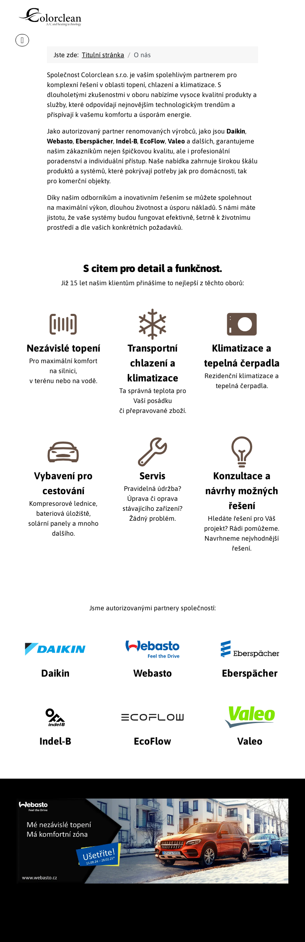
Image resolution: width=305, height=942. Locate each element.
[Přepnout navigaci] (22, 40)
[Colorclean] (54, 14)
